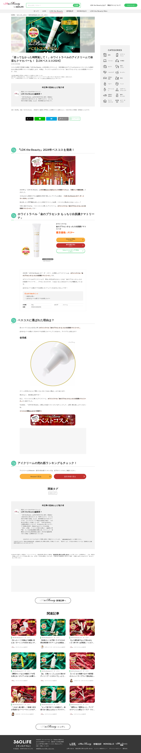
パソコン (110, 60)
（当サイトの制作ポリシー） (48, 78)
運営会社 (125, 748)
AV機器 (122, 60)
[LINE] (39, 119)
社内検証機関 (60, 741)
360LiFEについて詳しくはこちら (45, 748)
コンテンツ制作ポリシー (101, 748)
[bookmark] (75, 119)
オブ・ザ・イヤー (123, 101)
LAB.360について (66, 539)
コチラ (33, 411)
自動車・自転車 (110, 95)
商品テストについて (114, 5)
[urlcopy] (63, 119)
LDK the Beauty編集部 (30, 94)
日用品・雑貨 (110, 78)
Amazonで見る (35, 476)
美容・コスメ (122, 66)
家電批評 (69, 11)
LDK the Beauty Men (98, 11)
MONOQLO (82, 11)
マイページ (131, 5)
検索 (77, 5)
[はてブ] (51, 119)
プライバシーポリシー (115, 748)
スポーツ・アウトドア (123, 89)
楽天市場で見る (70, 476)
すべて (36, 11)
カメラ (110, 66)
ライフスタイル (110, 101)
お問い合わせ (70, 748)
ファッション (111, 89)
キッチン (122, 72)
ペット (122, 83)
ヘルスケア (111, 72)
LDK (44, 11)
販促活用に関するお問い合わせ (61, 554)
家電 (109, 55)
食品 (121, 78)
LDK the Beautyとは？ (98, 5)
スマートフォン (122, 54)
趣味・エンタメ (122, 95)
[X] (30, 119)
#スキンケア (53, 493)
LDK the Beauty (56, 11)
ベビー (110, 83)
